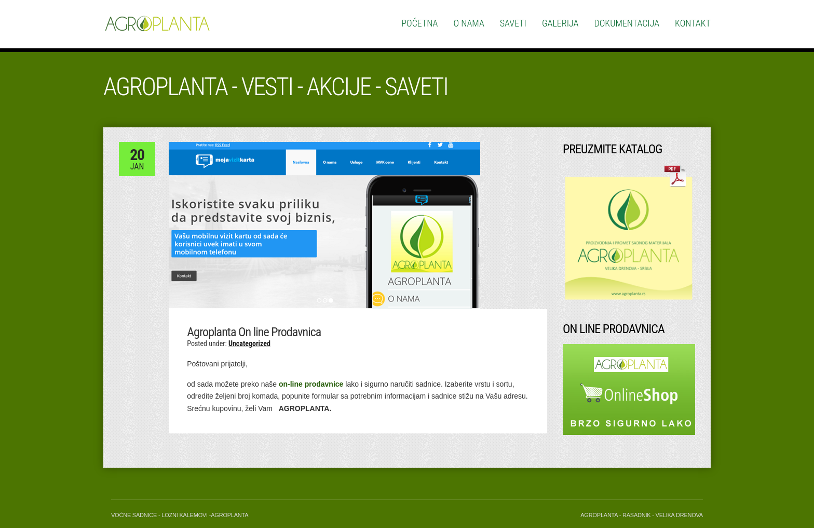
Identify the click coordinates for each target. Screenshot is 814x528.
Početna (419, 23)
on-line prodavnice (311, 384)
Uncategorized (249, 343)
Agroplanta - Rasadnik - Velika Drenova (641, 515)
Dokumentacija (626, 23)
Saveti (513, 23)
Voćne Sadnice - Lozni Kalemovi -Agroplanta (179, 515)
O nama (469, 23)
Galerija (560, 23)
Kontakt (693, 23)
